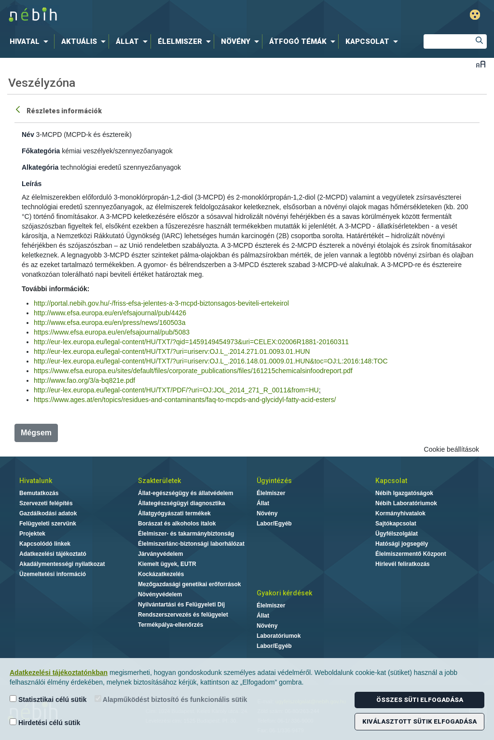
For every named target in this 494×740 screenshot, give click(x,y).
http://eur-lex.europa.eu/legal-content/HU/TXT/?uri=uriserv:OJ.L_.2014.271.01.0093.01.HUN (172, 351)
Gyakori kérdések (284, 593)
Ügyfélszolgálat (396, 533)
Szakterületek (159, 480)
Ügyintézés (274, 480)
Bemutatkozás (38, 493)
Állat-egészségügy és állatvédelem (185, 493)
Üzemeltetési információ (52, 574)
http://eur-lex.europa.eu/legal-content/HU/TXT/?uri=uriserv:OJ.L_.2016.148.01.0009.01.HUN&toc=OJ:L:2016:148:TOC (211, 361)
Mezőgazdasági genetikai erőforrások (189, 584)
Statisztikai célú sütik (48, 699)
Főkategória (41, 151)
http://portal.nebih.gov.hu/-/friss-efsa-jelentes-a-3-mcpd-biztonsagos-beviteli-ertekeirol (161, 303)
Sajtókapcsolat (395, 523)
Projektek (32, 533)
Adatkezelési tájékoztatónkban (59, 672)
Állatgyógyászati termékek (174, 513)
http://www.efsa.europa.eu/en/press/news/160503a (109, 322)
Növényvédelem (160, 594)
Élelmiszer (271, 493)
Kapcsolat (391, 480)
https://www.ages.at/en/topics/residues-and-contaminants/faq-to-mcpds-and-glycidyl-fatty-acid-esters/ (185, 400)
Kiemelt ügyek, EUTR (167, 564)
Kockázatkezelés (161, 574)
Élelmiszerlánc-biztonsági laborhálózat (191, 543)
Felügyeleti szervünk (47, 523)
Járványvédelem (160, 554)
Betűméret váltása (481, 64)
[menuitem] (31, 41)
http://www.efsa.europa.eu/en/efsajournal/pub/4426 (110, 313)
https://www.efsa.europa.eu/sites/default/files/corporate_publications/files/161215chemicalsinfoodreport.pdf (193, 371)
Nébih (146, 15)
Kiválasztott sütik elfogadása (419, 721)
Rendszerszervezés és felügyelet (183, 614)
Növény (267, 513)
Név (28, 134)
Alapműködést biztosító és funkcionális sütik (171, 699)
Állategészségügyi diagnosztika (181, 503)
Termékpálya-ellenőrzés (170, 624)
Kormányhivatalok (400, 513)
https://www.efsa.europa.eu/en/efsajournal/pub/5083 (112, 332)
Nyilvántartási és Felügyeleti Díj (181, 604)
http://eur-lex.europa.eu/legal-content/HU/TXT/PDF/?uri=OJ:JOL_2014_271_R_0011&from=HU (176, 390)
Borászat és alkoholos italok (177, 523)
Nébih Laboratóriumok (406, 503)
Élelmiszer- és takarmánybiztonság (186, 533)
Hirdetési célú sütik (45, 722)
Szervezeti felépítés (46, 503)
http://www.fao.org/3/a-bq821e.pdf (84, 380)
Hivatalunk (35, 480)
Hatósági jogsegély (401, 543)
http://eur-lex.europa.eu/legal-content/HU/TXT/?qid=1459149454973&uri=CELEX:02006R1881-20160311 (191, 342)
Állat (263, 503)
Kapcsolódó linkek (44, 543)
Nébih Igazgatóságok (404, 493)
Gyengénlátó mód (475, 15)
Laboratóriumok (279, 635)
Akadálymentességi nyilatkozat (62, 564)
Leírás (31, 184)
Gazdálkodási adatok (48, 513)
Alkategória (40, 167)
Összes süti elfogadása (419, 699)
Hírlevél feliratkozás (402, 564)
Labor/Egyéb (274, 523)
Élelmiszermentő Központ (410, 554)
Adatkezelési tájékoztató (52, 554)
